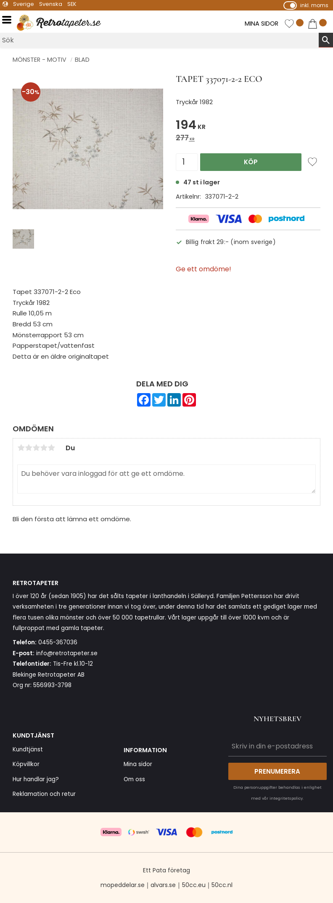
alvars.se (163, 885)
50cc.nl (222, 885)
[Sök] (326, 40)
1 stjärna (21, 448)
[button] (9, 20)
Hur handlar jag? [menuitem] (36, 779)
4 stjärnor (44, 448)
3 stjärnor (36, 448)
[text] (248, 126)
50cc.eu (194, 885)
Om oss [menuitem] (134, 779)
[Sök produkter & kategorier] (159, 40)
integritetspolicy (286, 798)
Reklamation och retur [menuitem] (44, 794)
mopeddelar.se (122, 885)
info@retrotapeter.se (67, 653)
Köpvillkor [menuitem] (26, 764)
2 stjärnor (28, 448)
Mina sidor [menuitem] (138, 764)
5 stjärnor (51, 448)
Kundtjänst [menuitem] (28, 749)
